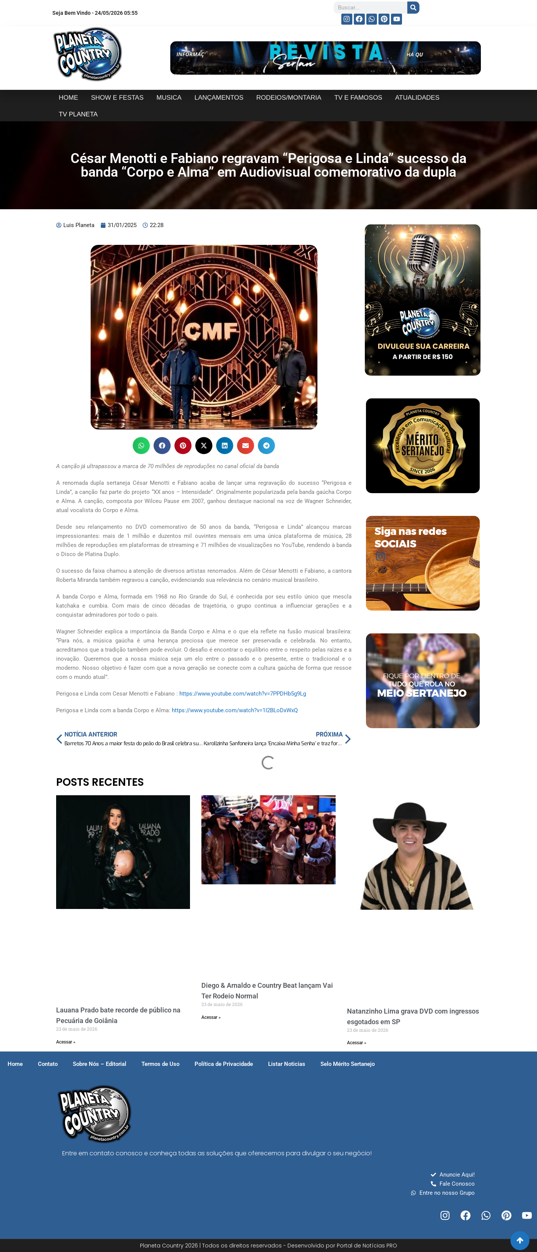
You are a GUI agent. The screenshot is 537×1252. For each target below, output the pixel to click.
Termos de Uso (160, 1064)
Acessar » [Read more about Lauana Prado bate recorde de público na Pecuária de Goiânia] (65, 1042)
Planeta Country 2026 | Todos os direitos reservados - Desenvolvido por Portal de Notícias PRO (268, 1245)
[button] (141, 445)
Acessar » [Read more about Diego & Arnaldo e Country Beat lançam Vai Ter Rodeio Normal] (211, 1017)
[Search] (413, 8)
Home (15, 1064)
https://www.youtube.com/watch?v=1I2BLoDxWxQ (235, 710)
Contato (48, 1064)
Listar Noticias (286, 1064)
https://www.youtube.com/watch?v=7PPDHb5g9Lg (242, 693)
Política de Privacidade (224, 1064)
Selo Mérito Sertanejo (347, 1064)
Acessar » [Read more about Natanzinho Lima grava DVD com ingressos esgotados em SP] (356, 1042)
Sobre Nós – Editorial (99, 1064)
